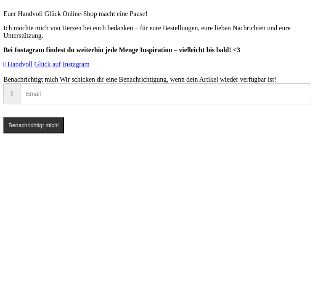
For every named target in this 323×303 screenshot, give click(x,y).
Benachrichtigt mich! (33, 125)
